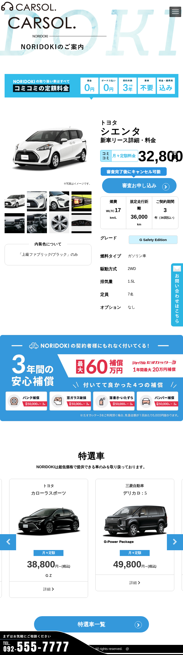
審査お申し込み (144, 186)
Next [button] (175, 543)
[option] (48, 149)
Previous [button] (8, 543)
